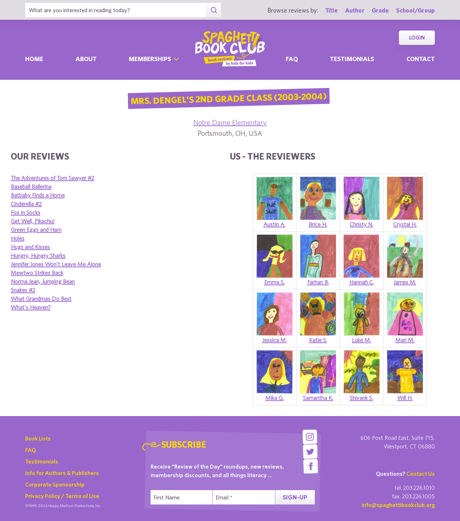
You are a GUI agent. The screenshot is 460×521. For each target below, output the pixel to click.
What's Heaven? (31, 307)
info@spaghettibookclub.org (398, 505)
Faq (292, 59)
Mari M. (404, 340)
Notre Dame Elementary (230, 122)
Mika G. (274, 398)
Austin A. (274, 224)
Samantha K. (318, 398)
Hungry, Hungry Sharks (38, 255)
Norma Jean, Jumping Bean (43, 281)
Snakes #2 (23, 290)
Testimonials (352, 59)
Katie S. (318, 340)
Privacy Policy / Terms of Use (62, 496)
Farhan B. (318, 282)
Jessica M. (274, 340)
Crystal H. (405, 224)
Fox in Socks (25, 212)
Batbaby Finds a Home (38, 195)
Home (34, 59)
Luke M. (361, 340)
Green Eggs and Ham (36, 229)
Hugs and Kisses (30, 247)
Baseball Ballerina (31, 186)
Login (417, 37)
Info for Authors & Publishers (62, 473)
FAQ (30, 450)
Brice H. (318, 224)
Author (354, 10)
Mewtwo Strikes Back (37, 272)
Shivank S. (361, 398)
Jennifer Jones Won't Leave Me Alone (56, 264)
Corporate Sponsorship (54, 484)
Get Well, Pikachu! (33, 221)
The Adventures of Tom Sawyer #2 (52, 178)
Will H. (405, 398)
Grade (380, 10)
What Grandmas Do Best (41, 298)
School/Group (415, 10)
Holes (17, 238)
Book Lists (38, 438)
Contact (420, 59)
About (86, 59)
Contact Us (420, 473)
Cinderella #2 (26, 203)
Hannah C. (361, 282)
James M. (405, 282)
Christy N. (361, 224)
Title (331, 10)
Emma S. (274, 282)
